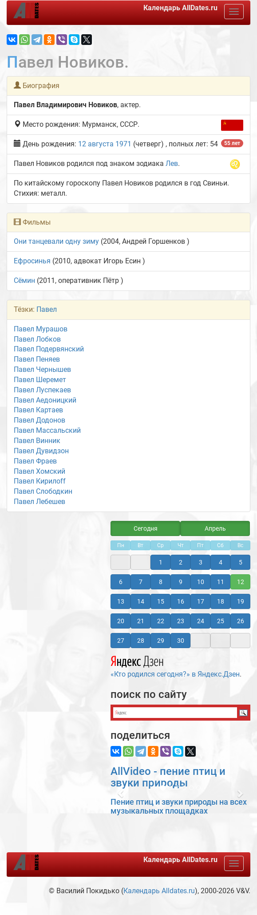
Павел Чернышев (42, 369)
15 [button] (160, 601)
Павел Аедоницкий (45, 400)
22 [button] (160, 621)
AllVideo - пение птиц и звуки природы (168, 777)
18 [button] (220, 601)
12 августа (96, 144)
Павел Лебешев (39, 501)
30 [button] (180, 640)
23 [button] (180, 621)
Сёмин (24, 280)
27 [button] (120, 640)
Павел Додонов (39, 420)
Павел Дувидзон (41, 451)
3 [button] (200, 562)
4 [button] (220, 562)
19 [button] (240, 601)
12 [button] (240, 581)
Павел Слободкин (43, 491)
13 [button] (120, 601)
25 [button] (220, 621)
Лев (172, 163)
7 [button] (140, 581)
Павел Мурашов (40, 329)
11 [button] (220, 581)
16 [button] (180, 601)
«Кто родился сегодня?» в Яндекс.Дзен (175, 665)
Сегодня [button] (146, 528)
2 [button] (180, 562)
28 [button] (140, 640)
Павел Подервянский (49, 349)
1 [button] (160, 562)
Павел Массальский (47, 430)
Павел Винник (37, 440)
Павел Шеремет (40, 379)
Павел (46, 309)
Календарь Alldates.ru (159, 891)
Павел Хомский (39, 471)
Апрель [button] (215, 528)
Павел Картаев (38, 410)
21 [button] (140, 621)
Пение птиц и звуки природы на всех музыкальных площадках (179, 806)
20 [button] (120, 621)
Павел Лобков (37, 339)
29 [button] (160, 640)
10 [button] (200, 581)
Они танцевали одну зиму (56, 241)
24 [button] (200, 621)
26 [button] (240, 621)
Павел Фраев (35, 461)
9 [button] (180, 581)
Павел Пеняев (37, 359)
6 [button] (121, 581)
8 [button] (160, 581)
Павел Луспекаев (42, 390)
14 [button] (140, 601)
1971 (123, 144)
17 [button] (200, 601)
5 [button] (240, 562)
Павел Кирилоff (40, 481)
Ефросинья (32, 261)
